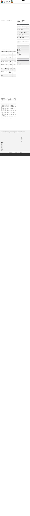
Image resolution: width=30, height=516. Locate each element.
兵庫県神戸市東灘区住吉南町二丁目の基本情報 (7, 105)
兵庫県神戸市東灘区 (5, 20)
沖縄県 (1, 150)
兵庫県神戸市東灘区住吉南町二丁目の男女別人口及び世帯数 (8, 107)
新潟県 (10, 132)
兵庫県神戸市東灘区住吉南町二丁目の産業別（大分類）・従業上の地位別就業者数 (8, 118)
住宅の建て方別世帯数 (20, 34)
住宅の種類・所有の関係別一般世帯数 (22, 32)
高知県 (22, 141)
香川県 (22, 139)
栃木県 (6, 133)
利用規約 (16, 152)
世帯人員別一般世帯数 (20, 29)
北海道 (1, 132)
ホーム (1, 20)
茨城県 (6, 132)
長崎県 (1, 145)
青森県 (1, 133)
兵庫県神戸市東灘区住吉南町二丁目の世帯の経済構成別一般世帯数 (8, 122)
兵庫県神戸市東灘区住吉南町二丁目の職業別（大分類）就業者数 (8, 120)
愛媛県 (22, 140)
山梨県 (14, 132)
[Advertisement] (7, 11)
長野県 (14, 133)
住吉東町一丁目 (19, 53)
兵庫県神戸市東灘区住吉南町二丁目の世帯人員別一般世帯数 (8, 111)
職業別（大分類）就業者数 (20, 37)
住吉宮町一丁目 (19, 64)
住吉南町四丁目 (19, 62)
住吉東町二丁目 (19, 54)
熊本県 (1, 146)
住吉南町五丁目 (19, 63)
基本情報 (18, 24)
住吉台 (18, 51)
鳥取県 (22, 132)
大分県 (1, 147)
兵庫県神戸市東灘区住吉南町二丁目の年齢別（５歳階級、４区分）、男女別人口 (8, 109)
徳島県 (22, 138)
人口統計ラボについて (11, 152)
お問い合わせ (20, 152)
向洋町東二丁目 (19, 48)
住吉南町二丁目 (10, 20)
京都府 (18, 133)
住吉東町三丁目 (19, 55)
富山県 (10, 133)
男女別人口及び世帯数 (20, 26)
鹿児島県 (2, 149)
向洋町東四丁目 (19, 50)
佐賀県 (1, 144)
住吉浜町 (18, 52)
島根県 (22, 133)
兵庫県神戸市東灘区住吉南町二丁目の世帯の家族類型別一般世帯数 (8, 113)
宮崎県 (1, 148)
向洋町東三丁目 (19, 49)
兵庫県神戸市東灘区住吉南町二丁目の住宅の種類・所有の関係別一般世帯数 (8, 115)
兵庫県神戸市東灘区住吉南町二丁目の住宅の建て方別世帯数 (8, 117)
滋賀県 (18, 132)
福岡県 (1, 143)
